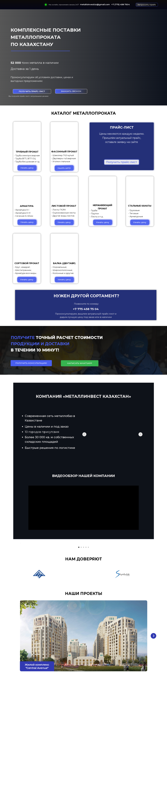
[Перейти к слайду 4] (85, 620)
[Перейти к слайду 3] (83, 620)
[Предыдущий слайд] (20, 579)
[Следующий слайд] (147, 579)
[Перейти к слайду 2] (81, 620)
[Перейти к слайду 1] (78, 620)
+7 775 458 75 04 (86, 309)
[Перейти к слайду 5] (88, 620)
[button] (147, 4)
